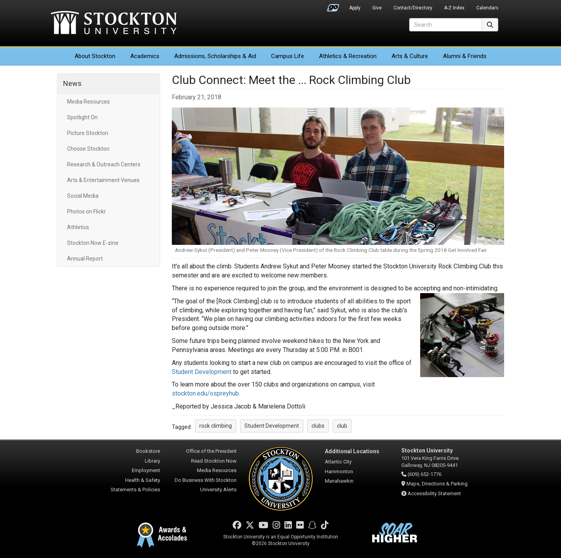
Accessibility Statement (434, 493)
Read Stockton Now (214, 461)
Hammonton (339, 471)
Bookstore (148, 451)
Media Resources (88, 101)
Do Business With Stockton (206, 480)
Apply (355, 8)
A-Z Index (454, 8)
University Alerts (218, 489)
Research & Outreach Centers (103, 164)
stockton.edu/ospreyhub (205, 393)
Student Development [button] (271, 426)
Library (152, 461)
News (72, 83)
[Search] (445, 24)
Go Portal (333, 6)
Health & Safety (142, 480)
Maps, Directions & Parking (437, 484)
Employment (146, 470)
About (95, 56)
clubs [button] (317, 426)
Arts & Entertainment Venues (103, 180)
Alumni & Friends (464, 56)
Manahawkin (339, 481)
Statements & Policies (135, 489)
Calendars (487, 8)
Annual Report (85, 258)
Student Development (201, 372)
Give (377, 8)
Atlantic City (338, 462)
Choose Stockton (88, 149)
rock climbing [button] (215, 426)
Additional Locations (352, 451)
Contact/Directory (412, 8)
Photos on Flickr (86, 211)
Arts (410, 56)
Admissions (215, 56)
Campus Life (287, 56)
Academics (144, 56)
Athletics (348, 56)
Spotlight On (82, 117)
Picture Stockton (87, 133)
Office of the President (211, 451)
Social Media (82, 196)
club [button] (342, 426)
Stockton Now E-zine (92, 243)
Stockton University (114, 23)
